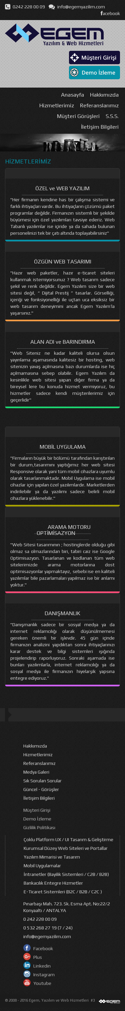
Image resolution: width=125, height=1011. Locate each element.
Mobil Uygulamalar (42, 865)
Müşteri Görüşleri (78, 116)
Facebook (43, 948)
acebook (110, 13)
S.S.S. (112, 116)
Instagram (44, 974)
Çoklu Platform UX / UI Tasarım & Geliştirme (68, 839)
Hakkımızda (104, 94)
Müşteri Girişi (36, 810)
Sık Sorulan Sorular (42, 780)
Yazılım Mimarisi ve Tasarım (52, 857)
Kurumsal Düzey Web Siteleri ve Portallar (66, 848)
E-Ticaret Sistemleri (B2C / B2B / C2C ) (63, 891)
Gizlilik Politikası (39, 827)
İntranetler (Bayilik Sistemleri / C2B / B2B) (66, 874)
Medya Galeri (36, 772)
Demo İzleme (37, 818)
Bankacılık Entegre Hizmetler (53, 883)
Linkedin (42, 966)
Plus (37, 957)
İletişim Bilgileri (100, 126)
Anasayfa (72, 94)
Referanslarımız (99, 105)
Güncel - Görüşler (41, 789)
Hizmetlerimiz (56, 105)
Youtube (42, 983)
